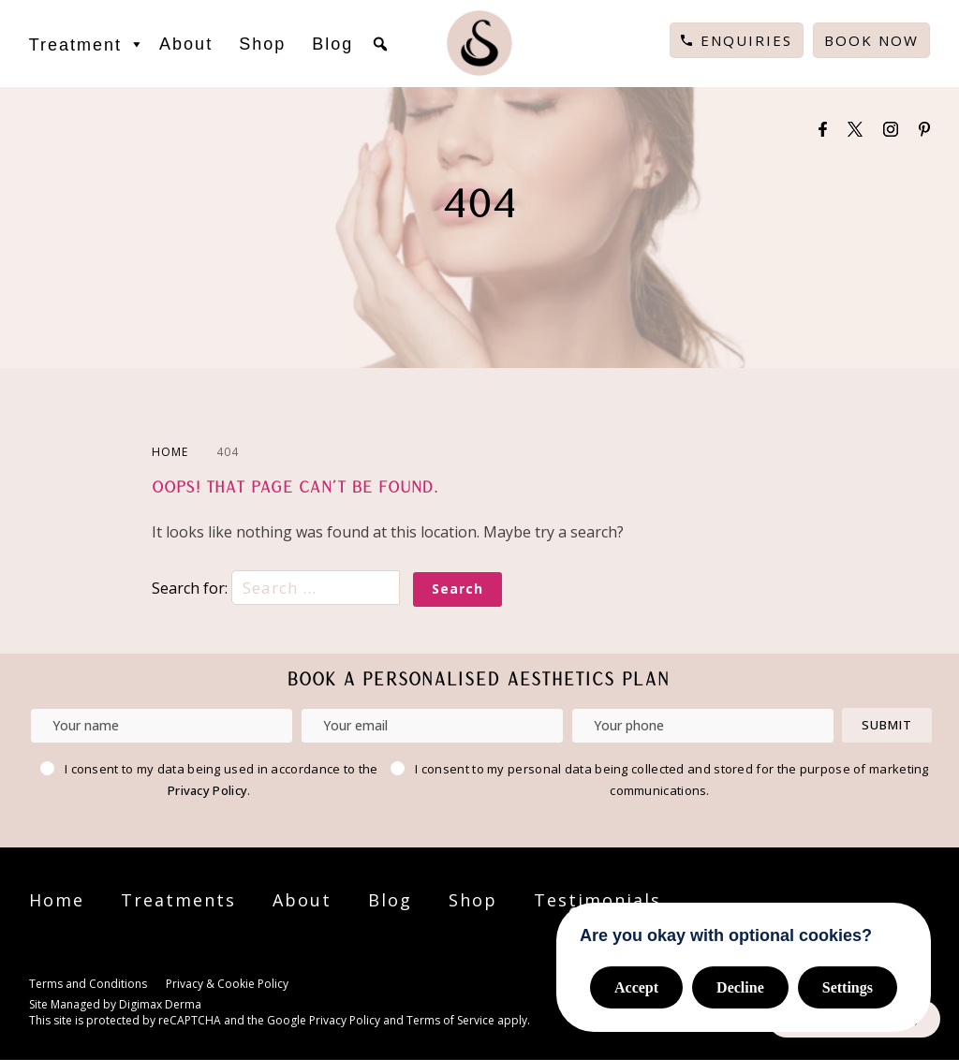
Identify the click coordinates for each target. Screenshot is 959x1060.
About (186, 44)
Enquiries (746, 40)
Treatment (87, 44)
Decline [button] (740, 987)
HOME (170, 452)
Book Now (871, 40)
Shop (262, 44)
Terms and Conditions (88, 984)
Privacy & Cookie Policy (227, 984)
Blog (332, 44)
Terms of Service (450, 1020)
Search (457, 588)
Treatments (178, 900)
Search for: (278, 588)
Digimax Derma (160, 1004)
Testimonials (597, 900)
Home (56, 900)
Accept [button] (636, 987)
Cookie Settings (343, 986)
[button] (380, 44)
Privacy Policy (207, 790)
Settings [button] (847, 987)
